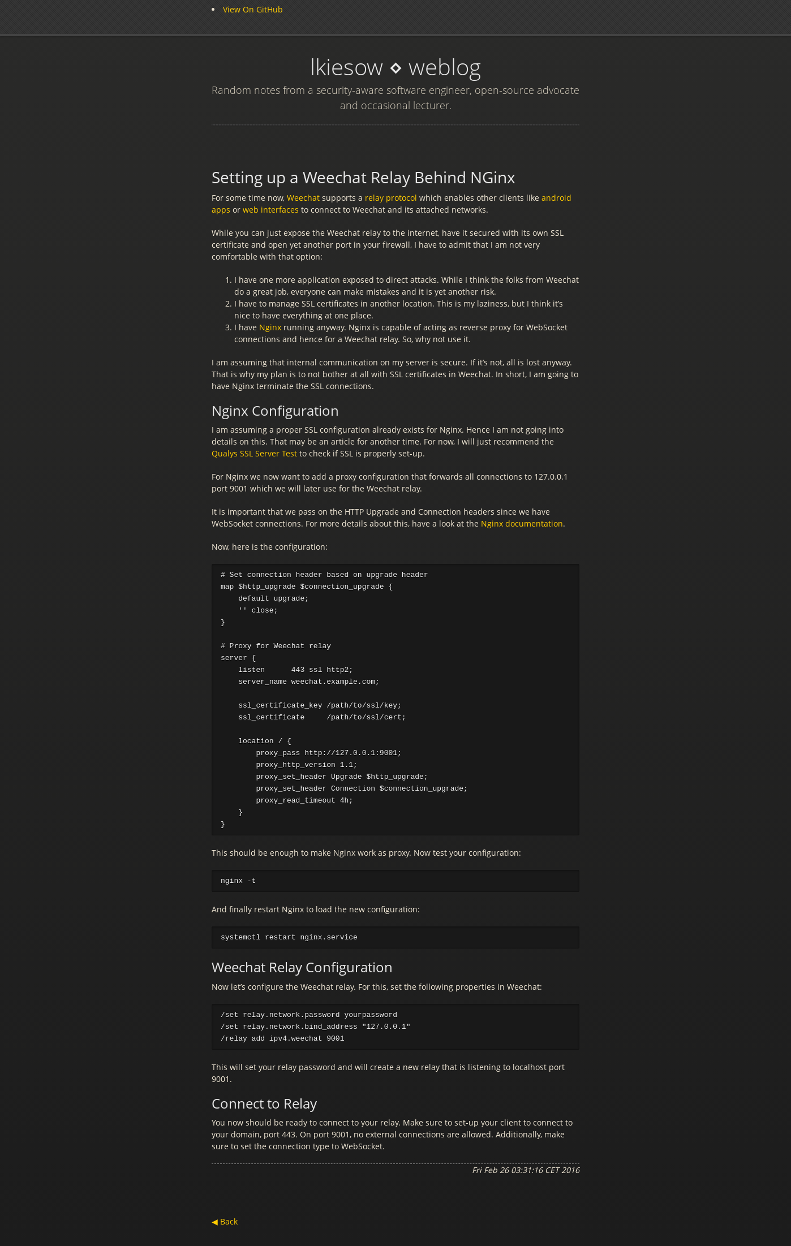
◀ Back (225, 1228)
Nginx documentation (522, 523)
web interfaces (272, 209)
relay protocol (392, 197)
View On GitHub (253, 9)
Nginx (270, 327)
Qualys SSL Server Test (255, 453)
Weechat (303, 197)
